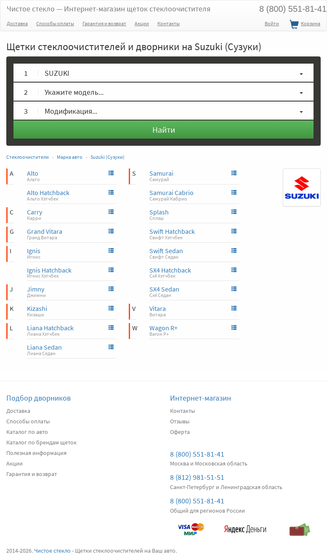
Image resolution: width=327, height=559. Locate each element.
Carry (34, 212)
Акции (142, 23)
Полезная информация (36, 453)
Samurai (161, 173)
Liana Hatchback (50, 328)
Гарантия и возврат (104, 23)
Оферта (180, 432)
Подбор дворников (38, 398)
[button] (163, 72)
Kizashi (37, 308)
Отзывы (179, 421)
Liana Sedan (44, 347)
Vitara (157, 308)
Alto (32, 173)
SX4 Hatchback (170, 270)
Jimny (35, 289)
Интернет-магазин (200, 398)
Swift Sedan (166, 250)
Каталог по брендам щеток (41, 442)
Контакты (168, 23)
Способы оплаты (55, 23)
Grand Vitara (44, 231)
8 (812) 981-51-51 (197, 477)
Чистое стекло (108, 8)
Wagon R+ (163, 328)
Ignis (33, 250)
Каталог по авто (27, 432)
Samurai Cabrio (171, 192)
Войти (272, 23)
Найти (163, 129)
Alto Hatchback (48, 192)
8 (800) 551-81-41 (197, 454)
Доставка (17, 23)
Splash (159, 212)
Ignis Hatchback (49, 270)
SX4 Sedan (164, 289)
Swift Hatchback (172, 231)
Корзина (303, 25)
